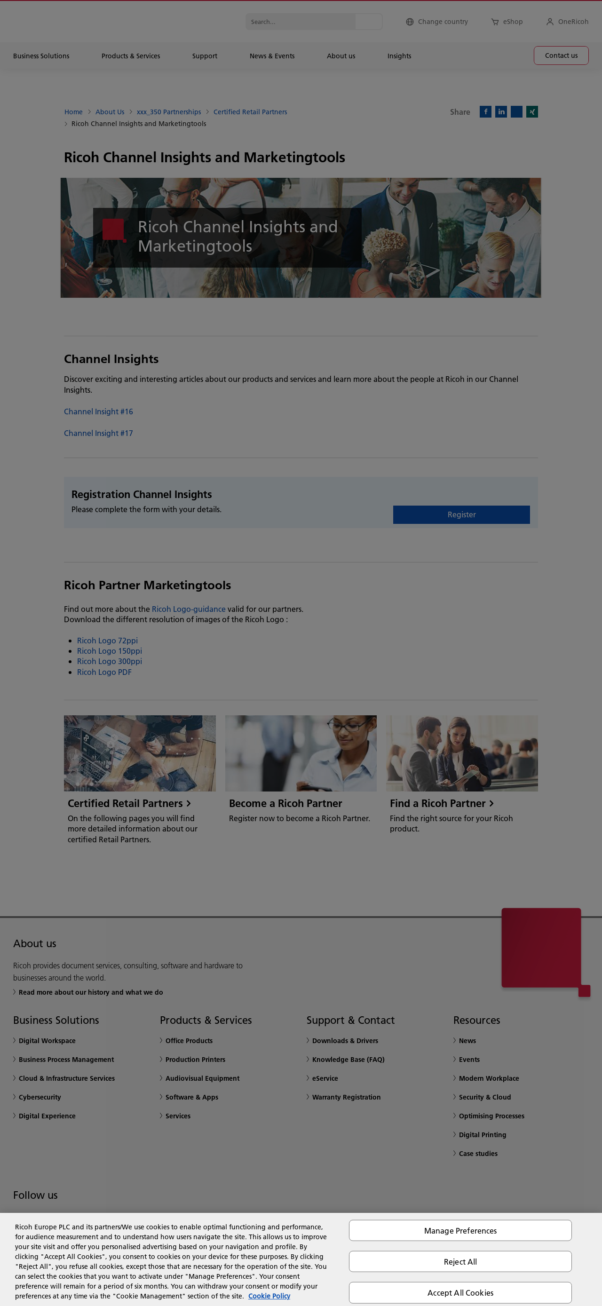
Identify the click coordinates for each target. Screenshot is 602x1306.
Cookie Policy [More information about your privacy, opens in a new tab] (269, 1296)
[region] (301, 1259)
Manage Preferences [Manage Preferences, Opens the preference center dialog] (460, 1230)
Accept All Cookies (460, 1293)
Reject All (460, 1261)
